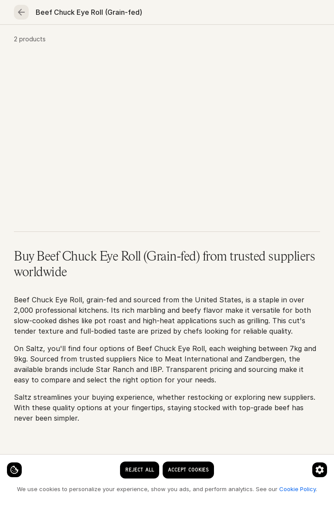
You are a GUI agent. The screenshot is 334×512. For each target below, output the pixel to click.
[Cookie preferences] (171, 462)
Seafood (71, 41)
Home (28, 41)
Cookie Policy (146, 488)
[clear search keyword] (150, 14)
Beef (80, 70)
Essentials (284, 41)
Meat (114, 41)
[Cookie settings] (21, 462)
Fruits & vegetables (217, 41)
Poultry (154, 41)
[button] (167, 154)
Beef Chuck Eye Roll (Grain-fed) (150, 70)
